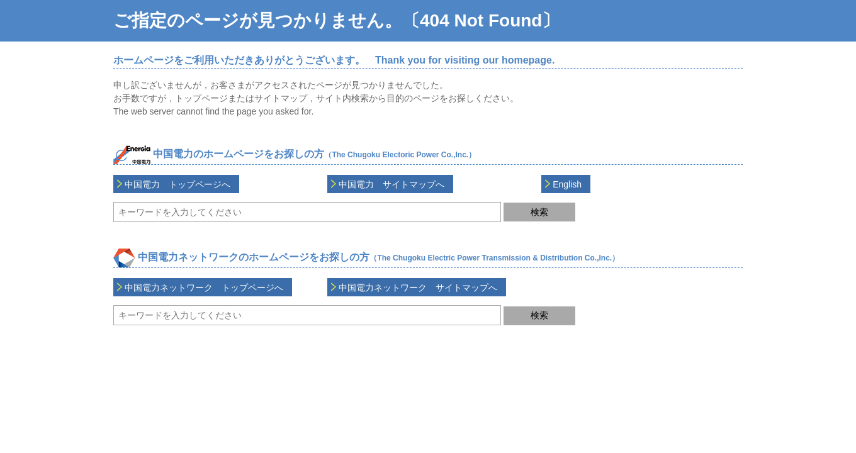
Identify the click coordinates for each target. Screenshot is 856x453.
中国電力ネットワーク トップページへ (204, 287)
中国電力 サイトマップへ (391, 184)
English (567, 184)
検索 (539, 212)
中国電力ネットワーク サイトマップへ (418, 287)
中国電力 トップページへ (177, 184)
